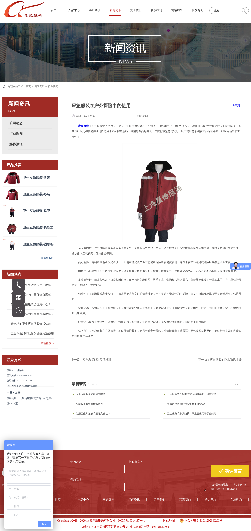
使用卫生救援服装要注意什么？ (31, 304)
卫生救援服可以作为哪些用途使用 (32, 333)
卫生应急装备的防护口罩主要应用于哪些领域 (191, 413)
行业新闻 (53, 86)
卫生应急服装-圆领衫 (38, 244)
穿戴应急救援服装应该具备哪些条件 (187, 403)
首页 (53, 10)
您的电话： (77, 479)
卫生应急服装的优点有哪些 (90, 394)
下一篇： (220, 359)
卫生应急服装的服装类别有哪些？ (32, 314)
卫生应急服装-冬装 (36, 177)
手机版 (153, 520)
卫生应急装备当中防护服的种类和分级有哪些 (191, 394)
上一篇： (91, 359)
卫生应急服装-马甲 (36, 211)
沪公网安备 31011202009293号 (200, 520)
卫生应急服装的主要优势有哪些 (31, 294)
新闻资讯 (39, 86)
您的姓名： (77, 462)
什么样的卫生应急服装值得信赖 (31, 323)
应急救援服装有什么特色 (89, 403)
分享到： (237, 105)
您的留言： (136, 462)
